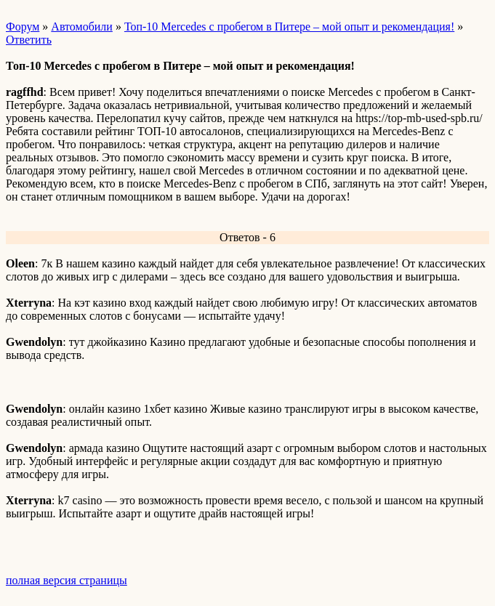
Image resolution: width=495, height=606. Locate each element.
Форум (22, 26)
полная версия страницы (66, 580)
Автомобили (82, 26)
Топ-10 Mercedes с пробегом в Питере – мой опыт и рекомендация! (289, 26)
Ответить (29, 39)
